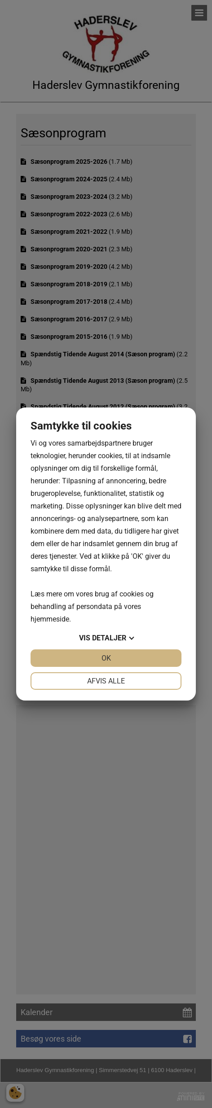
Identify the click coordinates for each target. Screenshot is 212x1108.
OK (106, 658)
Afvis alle (106, 681)
